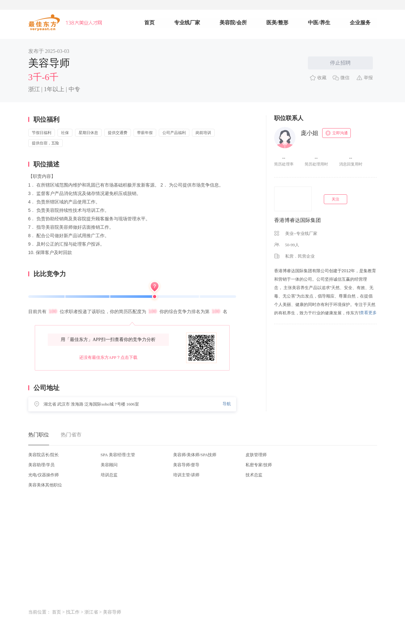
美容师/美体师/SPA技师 (195, 454)
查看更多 (368, 312)
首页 (149, 22)
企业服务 (360, 22)
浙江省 (91, 612)
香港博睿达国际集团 (297, 220)
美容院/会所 (233, 22)
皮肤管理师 (256, 454)
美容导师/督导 (186, 464)
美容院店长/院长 (43, 454)
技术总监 (254, 474)
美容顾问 (109, 464)
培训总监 (109, 474)
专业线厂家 (187, 22)
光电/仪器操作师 (43, 474)
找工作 (73, 612)
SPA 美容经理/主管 (118, 454)
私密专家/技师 (259, 464)
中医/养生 (319, 22)
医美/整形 (277, 22)
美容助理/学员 (41, 464)
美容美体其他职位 (45, 484)
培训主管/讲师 (186, 474)
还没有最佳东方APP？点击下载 (108, 357)
